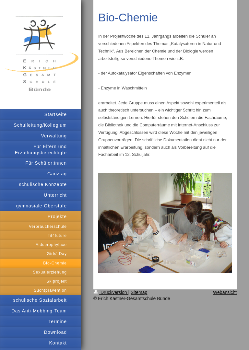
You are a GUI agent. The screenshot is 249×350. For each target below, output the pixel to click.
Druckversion (110, 292)
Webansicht (225, 292)
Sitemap (139, 292)
